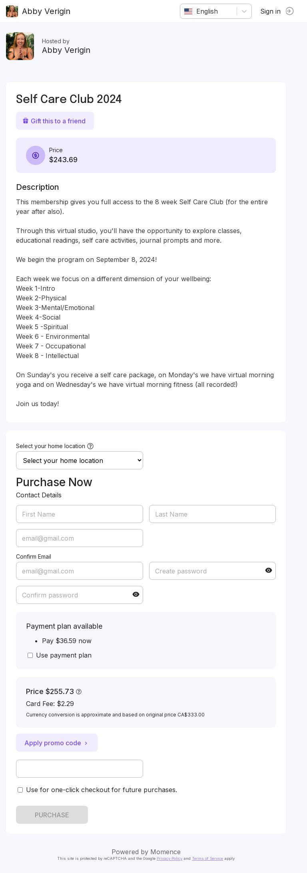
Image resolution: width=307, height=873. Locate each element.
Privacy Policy (169, 858)
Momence (165, 852)
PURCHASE (52, 815)
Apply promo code (56, 743)
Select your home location (50, 446)
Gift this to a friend (54, 121)
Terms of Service (207, 858)
